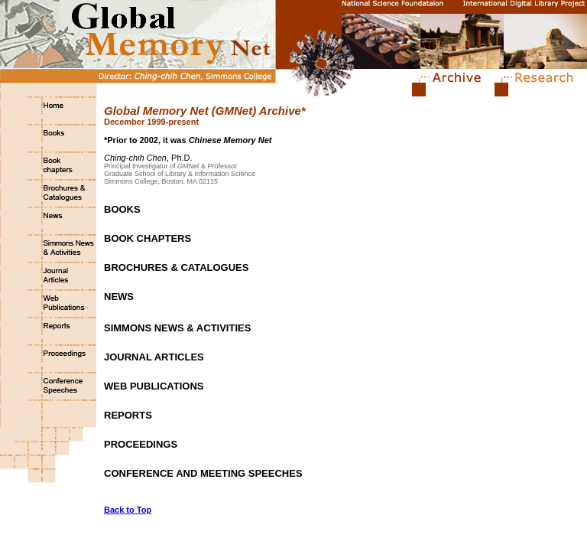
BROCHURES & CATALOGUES (176, 267)
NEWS (119, 296)
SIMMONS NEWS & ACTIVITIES (177, 328)
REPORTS (128, 415)
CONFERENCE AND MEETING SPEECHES (203, 473)
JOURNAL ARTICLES (154, 357)
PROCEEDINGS (140, 444)
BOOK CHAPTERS (147, 238)
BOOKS (122, 209)
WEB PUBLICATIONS (153, 386)
